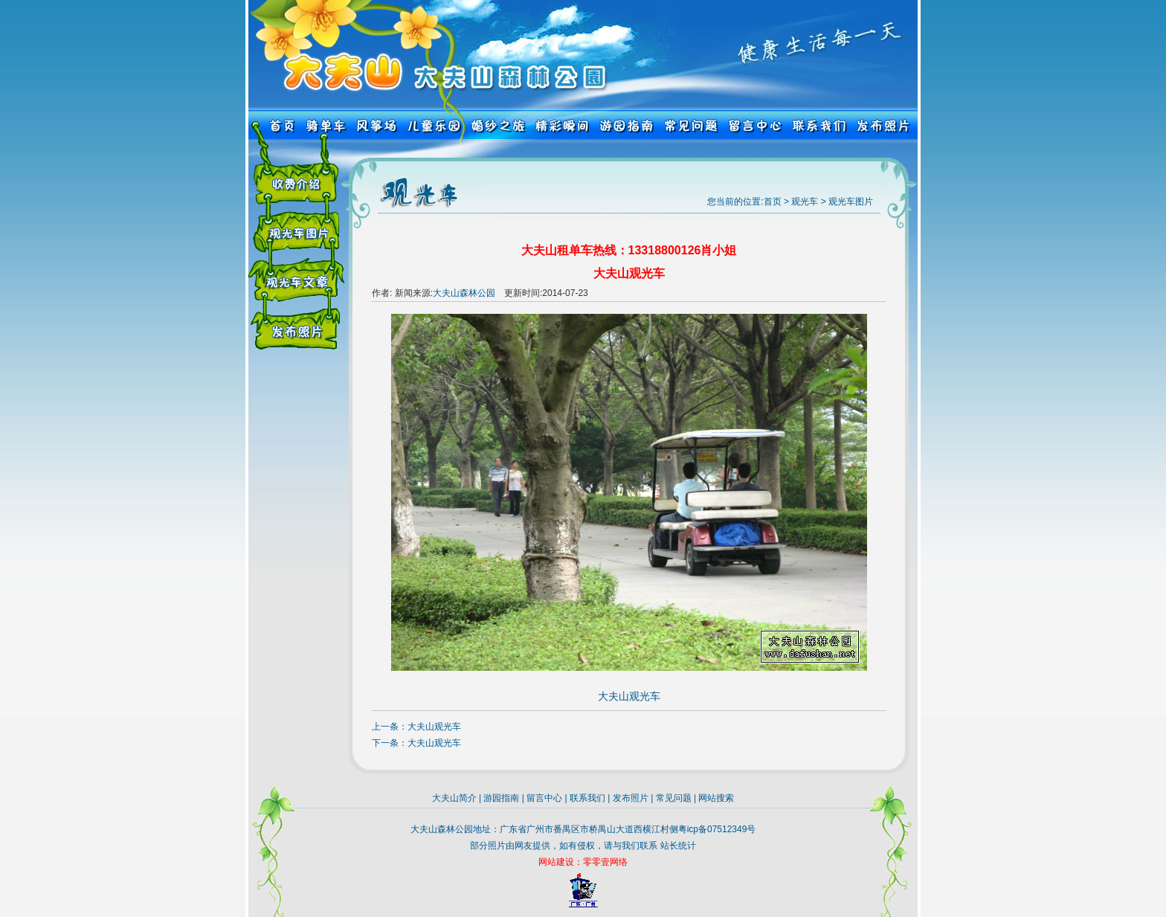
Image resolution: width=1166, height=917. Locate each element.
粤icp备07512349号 (717, 829)
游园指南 (501, 798)
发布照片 (630, 798)
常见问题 (674, 798)
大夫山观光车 (434, 726)
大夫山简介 (454, 798)
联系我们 (587, 798)
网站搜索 (716, 798)
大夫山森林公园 (464, 293)
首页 (773, 201)
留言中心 (544, 798)
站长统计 (678, 845)
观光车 (804, 201)
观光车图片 (850, 201)
